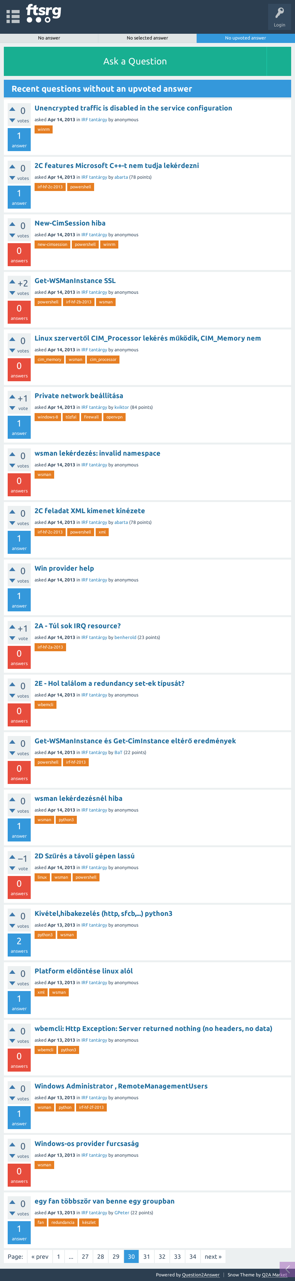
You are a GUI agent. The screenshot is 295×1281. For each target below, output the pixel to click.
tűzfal (71, 417)
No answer (49, 37)
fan (41, 1222)
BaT (118, 752)
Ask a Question (135, 61)
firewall (91, 417)
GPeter (121, 1212)
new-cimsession (52, 244)
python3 (66, 819)
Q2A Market (274, 1274)
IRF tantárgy (94, 119)
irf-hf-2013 (76, 762)
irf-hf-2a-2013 (50, 647)
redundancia (63, 1222)
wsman (106, 302)
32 (162, 1256)
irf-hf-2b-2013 (78, 302)
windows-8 (48, 417)
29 (116, 1256)
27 (85, 1256)
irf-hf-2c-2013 (50, 186)
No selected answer (147, 37)
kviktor (121, 407)
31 (146, 1256)
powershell (80, 186)
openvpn (114, 417)
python (65, 1107)
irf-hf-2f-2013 (91, 1107)
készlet (89, 1222)
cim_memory (49, 359)
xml (102, 532)
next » (213, 1256)
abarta (121, 177)
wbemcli (45, 704)
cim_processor (103, 359)
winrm (44, 129)
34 (192, 1256)
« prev (39, 1256)
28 (100, 1256)
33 (177, 1256)
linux (42, 877)
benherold (125, 637)
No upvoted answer (245, 37)
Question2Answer (201, 1274)
